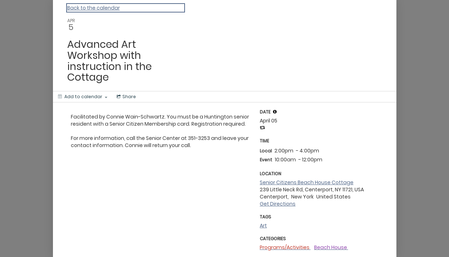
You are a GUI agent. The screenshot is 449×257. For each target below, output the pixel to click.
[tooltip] (275, 112)
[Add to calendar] (82, 96)
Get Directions (278, 203)
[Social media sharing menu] (125, 96)
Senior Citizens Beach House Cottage (306, 182)
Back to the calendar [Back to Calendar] (93, 7)
